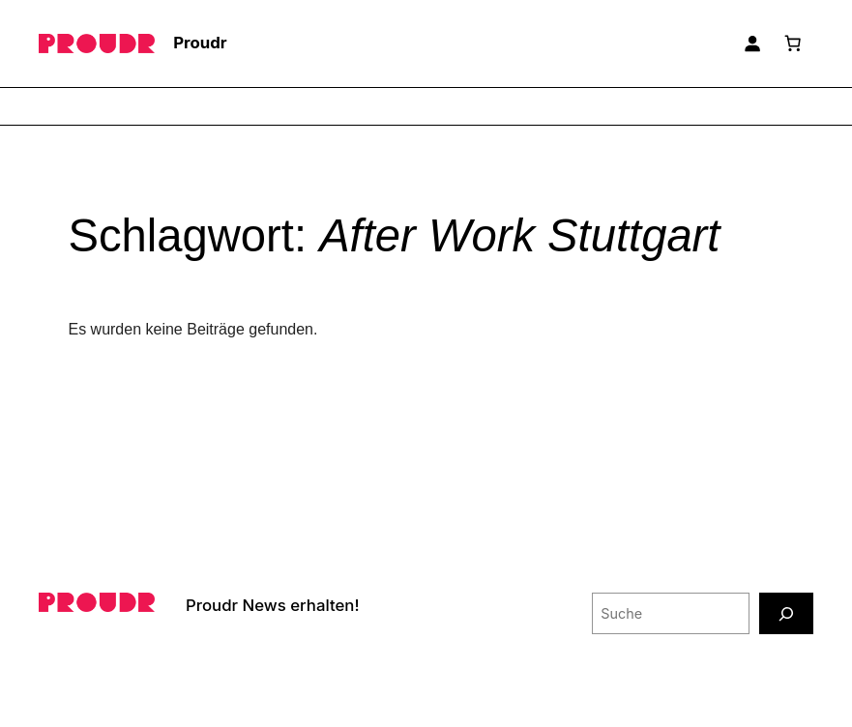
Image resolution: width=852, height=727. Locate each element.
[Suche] (786, 613)
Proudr (199, 42)
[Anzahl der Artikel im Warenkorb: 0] (793, 43)
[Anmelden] (752, 43)
